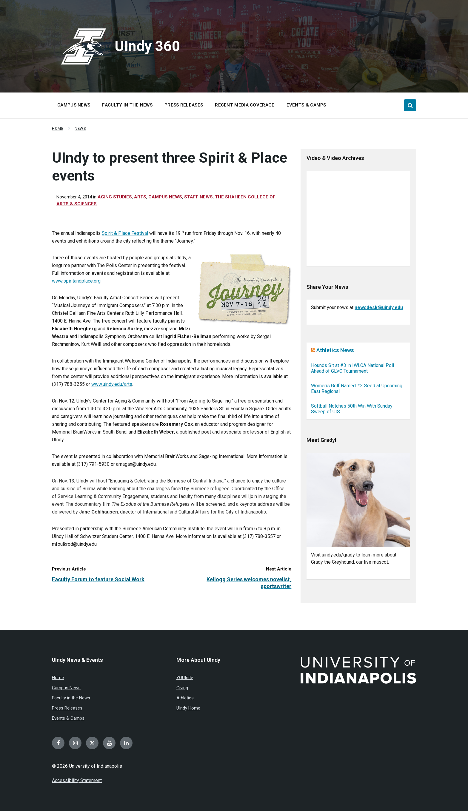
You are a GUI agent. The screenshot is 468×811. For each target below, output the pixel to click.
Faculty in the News (71, 698)
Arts (140, 197)
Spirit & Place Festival (125, 233)
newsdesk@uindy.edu (379, 307)
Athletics (185, 698)
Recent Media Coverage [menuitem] (244, 105)
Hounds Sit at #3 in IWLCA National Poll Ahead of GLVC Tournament (352, 368)
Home (57, 128)
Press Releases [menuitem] (183, 105)
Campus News (165, 197)
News (80, 128)
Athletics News (335, 350)
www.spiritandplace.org (76, 281)
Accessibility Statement (77, 780)
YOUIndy (184, 677)
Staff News (198, 197)
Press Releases (67, 708)
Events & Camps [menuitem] (306, 105)
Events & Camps (68, 718)
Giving (182, 687)
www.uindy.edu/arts (111, 384)
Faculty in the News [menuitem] (127, 105)
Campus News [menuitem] (73, 105)
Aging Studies (115, 197)
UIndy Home (188, 708)
